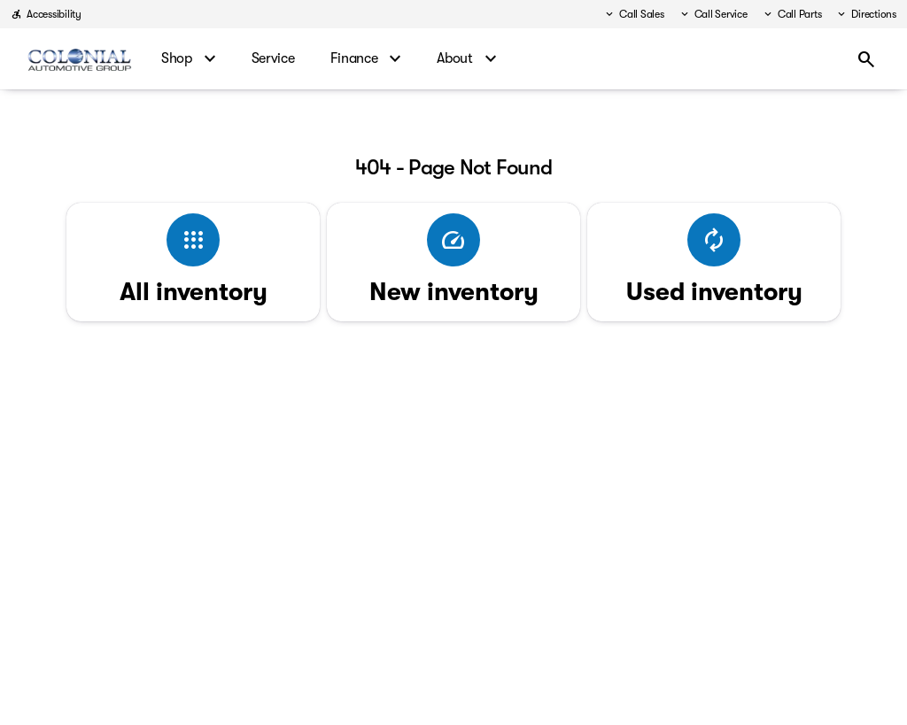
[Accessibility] (46, 14)
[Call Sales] (634, 14)
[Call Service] (713, 14)
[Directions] (866, 14)
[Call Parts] (792, 14)
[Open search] (866, 59)
